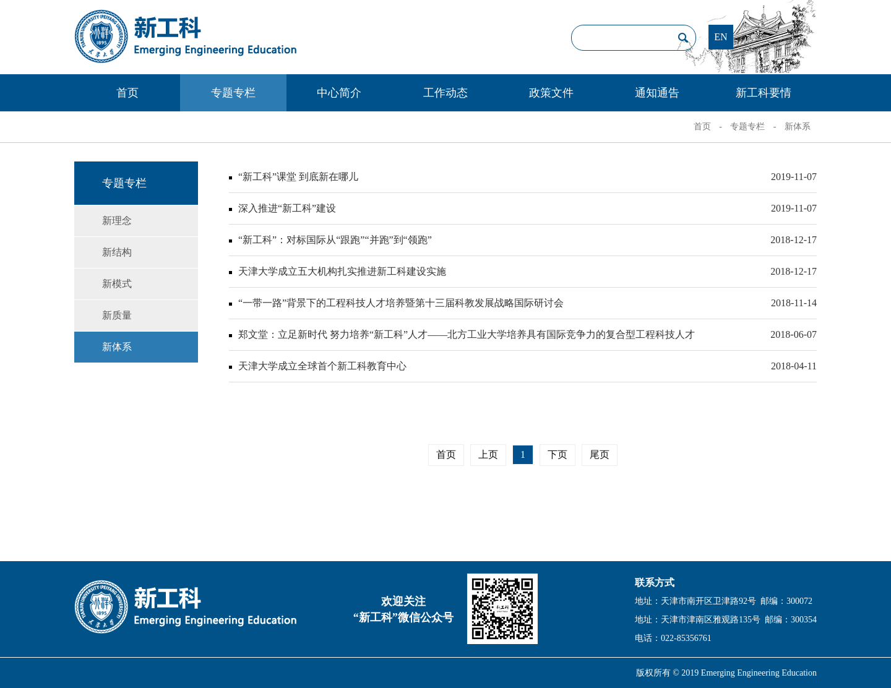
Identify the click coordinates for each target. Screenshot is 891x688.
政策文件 (551, 93)
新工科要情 (763, 93)
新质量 (117, 315)
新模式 (117, 283)
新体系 (798, 126)
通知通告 (657, 93)
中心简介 (339, 93)
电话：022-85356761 (673, 638)
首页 (127, 93)
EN (720, 37)
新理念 (117, 220)
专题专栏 (233, 93)
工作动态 (445, 93)
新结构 (117, 252)
